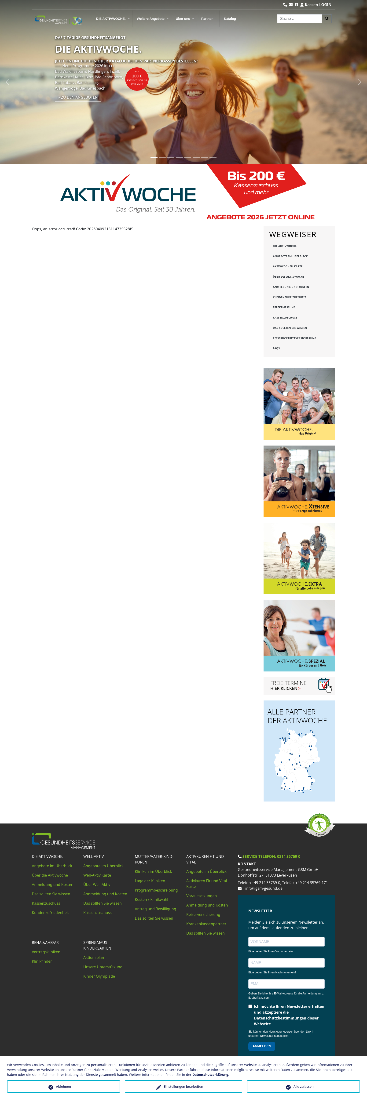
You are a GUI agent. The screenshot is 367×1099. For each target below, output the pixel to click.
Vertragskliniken (46, 951)
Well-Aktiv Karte (97, 875)
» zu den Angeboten (78, 97)
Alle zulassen (304, 1086)
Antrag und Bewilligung (155, 908)
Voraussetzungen (201, 895)
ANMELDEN (262, 1046)
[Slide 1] (154, 157)
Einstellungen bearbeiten (183, 1086)
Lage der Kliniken (150, 880)
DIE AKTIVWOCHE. (111, 19)
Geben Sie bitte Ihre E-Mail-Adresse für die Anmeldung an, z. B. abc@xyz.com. (286, 995)
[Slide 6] (196, 157)
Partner (207, 19)
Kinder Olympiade (99, 976)
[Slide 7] (204, 157)
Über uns (183, 19)
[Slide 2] (162, 157)
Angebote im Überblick (52, 865)
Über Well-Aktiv (96, 884)
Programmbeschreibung (156, 890)
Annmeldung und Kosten (105, 893)
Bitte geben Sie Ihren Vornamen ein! (271, 951)
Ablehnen (63, 1086)
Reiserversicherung (203, 914)
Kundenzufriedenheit (50, 912)
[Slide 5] (187, 157)
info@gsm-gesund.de (264, 888)
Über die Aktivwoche (50, 875)
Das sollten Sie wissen (51, 893)
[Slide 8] (213, 157)
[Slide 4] (179, 157)
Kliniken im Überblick (153, 871)
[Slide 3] (170, 157)
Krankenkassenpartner (206, 923)
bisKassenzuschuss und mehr (137, 77)
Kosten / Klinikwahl (151, 899)
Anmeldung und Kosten (52, 884)
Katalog (230, 19)
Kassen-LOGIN (315, 4)
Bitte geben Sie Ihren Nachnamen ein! (272, 972)
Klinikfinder (42, 961)
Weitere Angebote (151, 19)
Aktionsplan (93, 957)
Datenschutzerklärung (210, 1074)
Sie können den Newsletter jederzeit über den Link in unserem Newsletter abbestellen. (281, 1033)
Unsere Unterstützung (102, 966)
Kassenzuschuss (46, 903)
